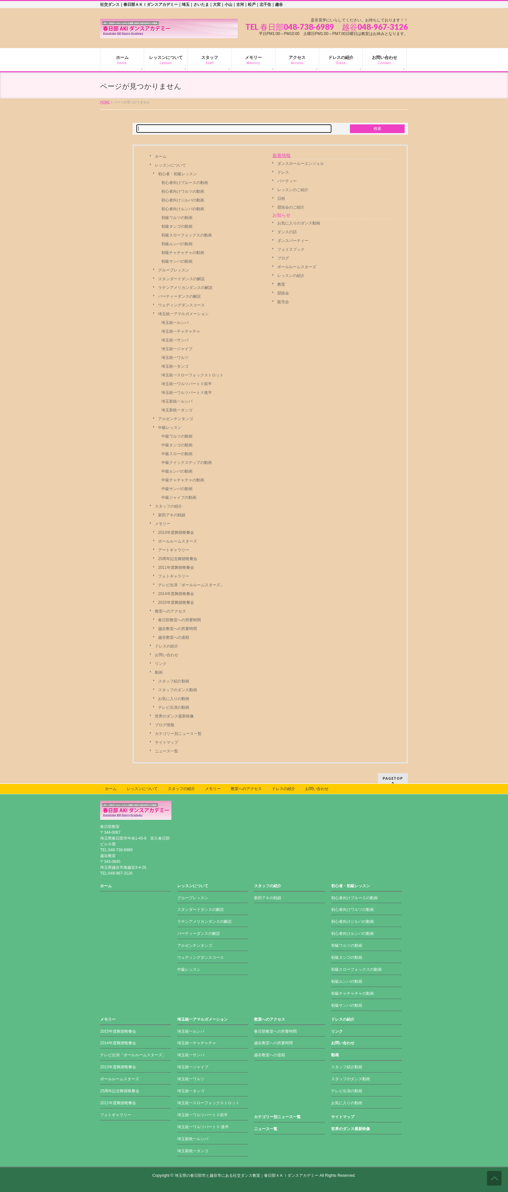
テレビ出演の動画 (173, 707)
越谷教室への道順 (173, 637)
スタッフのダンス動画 (177, 690)
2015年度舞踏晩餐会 (176, 602)
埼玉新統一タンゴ (176, 410)
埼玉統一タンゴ (175, 366)
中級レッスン (169, 427)
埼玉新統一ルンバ (176, 401)
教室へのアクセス (170, 611)
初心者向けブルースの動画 (184, 182)
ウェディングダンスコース (181, 305)
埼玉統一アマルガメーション (183, 314)
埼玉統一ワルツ (175, 357)
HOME (105, 102)
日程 (281, 198)
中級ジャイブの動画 (178, 497)
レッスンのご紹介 (292, 190)
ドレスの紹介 (166, 646)
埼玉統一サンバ (175, 340)
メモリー (162, 524)
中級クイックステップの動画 (186, 462)
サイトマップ (166, 742)
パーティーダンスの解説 (179, 296)
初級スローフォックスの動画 (186, 235)
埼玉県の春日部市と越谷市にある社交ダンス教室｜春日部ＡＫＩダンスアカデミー (246, 1175)
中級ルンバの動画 (176, 471)
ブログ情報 (164, 725)
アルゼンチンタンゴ (175, 419)
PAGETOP (393, 778)
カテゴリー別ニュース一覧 (178, 733)
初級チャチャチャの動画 (182, 252)
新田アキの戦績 (171, 515)
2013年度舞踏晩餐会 (176, 532)
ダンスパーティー (292, 240)
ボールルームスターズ (177, 541)
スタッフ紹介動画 (173, 681)
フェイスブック (291, 249)
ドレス (283, 172)
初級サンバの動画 (176, 261)
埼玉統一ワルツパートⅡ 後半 (203, 1127)
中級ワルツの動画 (176, 436)
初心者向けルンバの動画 (182, 209)
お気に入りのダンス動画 (298, 223)
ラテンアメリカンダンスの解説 (185, 287)
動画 (159, 672)
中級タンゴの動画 (176, 445)
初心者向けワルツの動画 (182, 191)
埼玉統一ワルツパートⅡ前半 (186, 384)
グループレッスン (173, 270)
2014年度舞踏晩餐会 (176, 593)
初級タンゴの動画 (176, 226)
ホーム (161, 156)
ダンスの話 (287, 232)
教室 (281, 284)
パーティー (287, 181)
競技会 (283, 293)
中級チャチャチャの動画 (182, 480)
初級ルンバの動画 (176, 244)
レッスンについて (170, 165)
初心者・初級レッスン (177, 174)
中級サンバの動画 (176, 489)
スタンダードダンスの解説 (181, 279)
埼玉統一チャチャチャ (180, 331)
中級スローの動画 (176, 454)
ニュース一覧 (166, 751)
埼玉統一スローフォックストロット (192, 375)
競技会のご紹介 (291, 207)
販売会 (283, 302)
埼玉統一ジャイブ (176, 349)
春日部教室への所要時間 (179, 620)
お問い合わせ (166, 655)
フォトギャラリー (173, 576)
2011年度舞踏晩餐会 (176, 567)
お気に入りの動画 (173, 698)
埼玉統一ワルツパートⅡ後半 (186, 392)
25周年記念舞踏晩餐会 (177, 558)
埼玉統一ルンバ (175, 322)
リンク (161, 663)
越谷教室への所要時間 (177, 628)
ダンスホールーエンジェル (300, 163)
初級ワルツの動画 (176, 217)
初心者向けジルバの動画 (182, 200)
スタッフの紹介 (168, 506)
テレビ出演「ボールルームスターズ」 (191, 585)
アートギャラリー (173, 550)
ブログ (283, 258)
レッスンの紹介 (291, 275)
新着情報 (281, 155)
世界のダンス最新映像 (174, 716)
